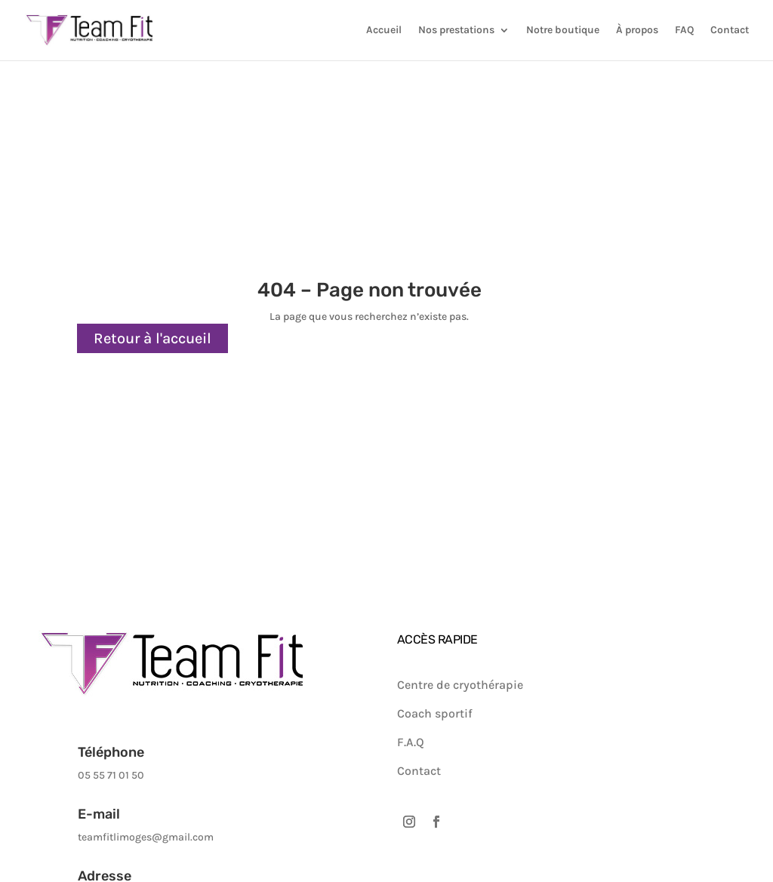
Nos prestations (456, 30)
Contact (729, 30)
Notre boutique (562, 30)
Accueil (384, 30)
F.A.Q (410, 742)
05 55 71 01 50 (111, 775)
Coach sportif (435, 713)
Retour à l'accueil (152, 338)
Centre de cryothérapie (460, 685)
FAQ (684, 30)
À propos (637, 30)
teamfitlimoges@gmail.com (146, 837)
